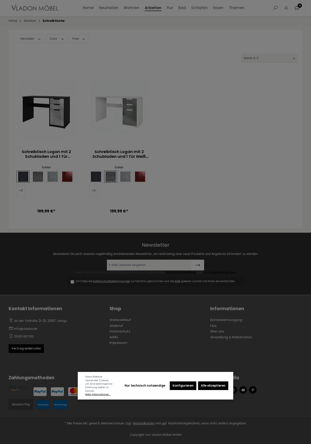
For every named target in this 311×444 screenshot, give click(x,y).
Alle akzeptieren (213, 386)
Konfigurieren (183, 386)
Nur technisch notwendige (145, 386)
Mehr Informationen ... (98, 394)
